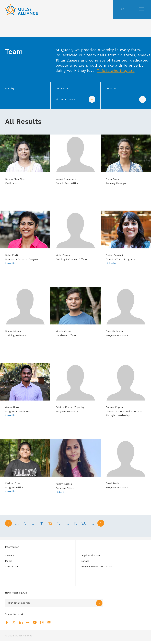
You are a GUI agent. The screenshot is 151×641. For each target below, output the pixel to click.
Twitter (14, 622)
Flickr (28, 622)
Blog (49, 622)
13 (59, 523)
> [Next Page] (101, 523)
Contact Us (11, 566)
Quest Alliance (23, 635)
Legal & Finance (90, 555)
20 (84, 523)
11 (42, 523)
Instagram (42, 622)
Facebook (7, 622)
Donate (85, 561)
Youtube (35, 622)
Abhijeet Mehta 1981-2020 (96, 566)
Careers (9, 555)
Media (8, 561)
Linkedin (10, 263)
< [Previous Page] (8, 523)
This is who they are (116, 70)
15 (76, 523)
